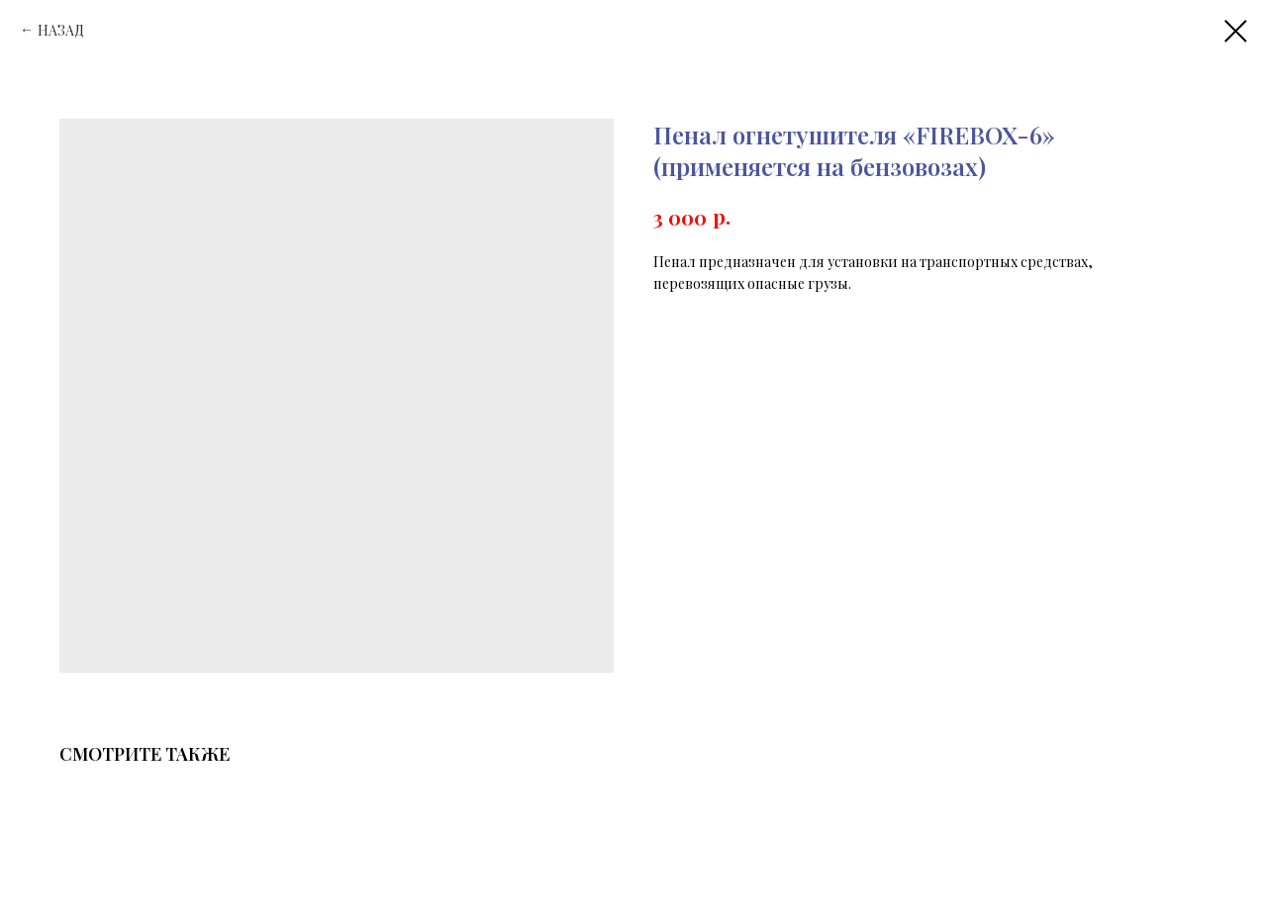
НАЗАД (61, 30)
